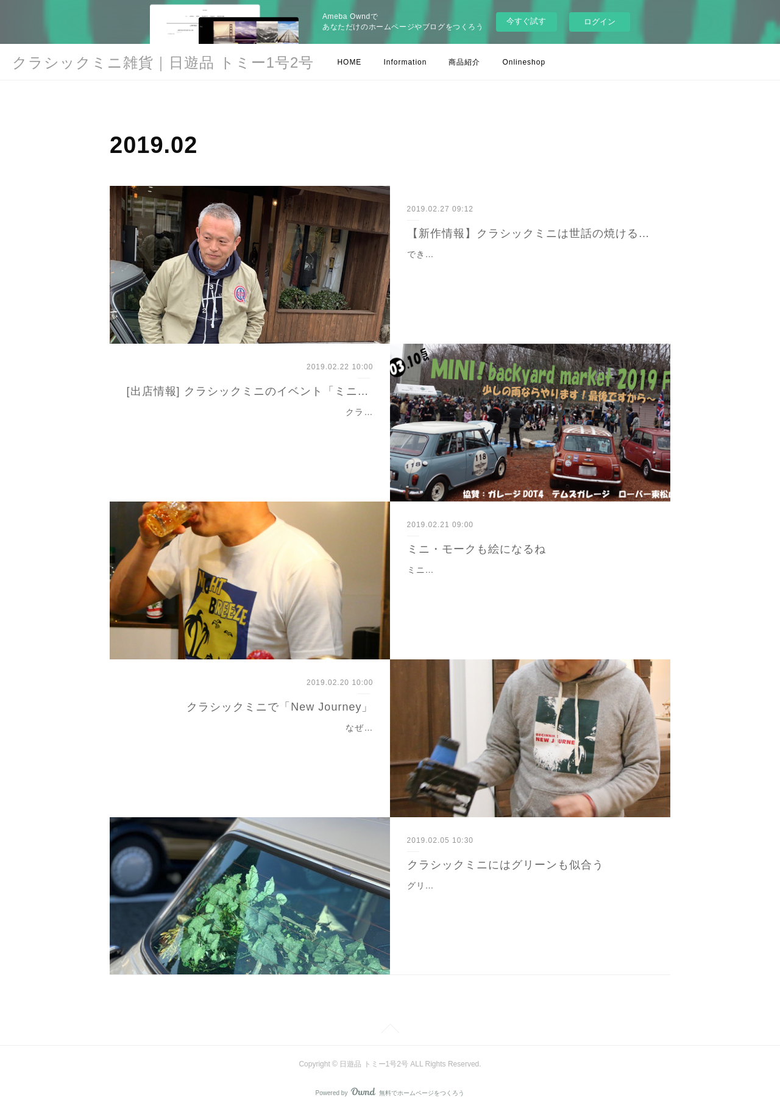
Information (405, 62)
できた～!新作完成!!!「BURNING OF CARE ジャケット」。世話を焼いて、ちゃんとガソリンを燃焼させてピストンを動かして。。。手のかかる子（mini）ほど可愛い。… (530, 269)
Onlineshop (523, 62)
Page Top (390, 1030)
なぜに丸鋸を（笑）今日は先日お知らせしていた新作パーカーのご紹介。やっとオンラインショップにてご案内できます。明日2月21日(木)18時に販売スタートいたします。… (251, 743)
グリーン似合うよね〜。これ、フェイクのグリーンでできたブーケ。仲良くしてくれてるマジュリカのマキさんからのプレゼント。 (526, 901)
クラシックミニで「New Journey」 (279, 707)
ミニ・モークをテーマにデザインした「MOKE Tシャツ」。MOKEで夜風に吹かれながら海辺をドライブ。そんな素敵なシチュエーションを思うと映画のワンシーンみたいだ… (530, 585)
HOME (349, 62)
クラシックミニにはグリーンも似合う (505, 865)
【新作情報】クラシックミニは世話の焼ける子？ (530, 233)
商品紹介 (464, 62)
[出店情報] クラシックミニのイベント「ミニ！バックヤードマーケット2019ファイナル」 (250, 391)
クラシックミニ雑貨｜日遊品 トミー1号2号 (163, 62)
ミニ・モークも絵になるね (476, 549)
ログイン (599, 21)
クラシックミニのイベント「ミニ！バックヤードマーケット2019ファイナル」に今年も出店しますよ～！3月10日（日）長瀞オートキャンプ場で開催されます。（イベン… (254, 427)
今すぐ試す (526, 21)
